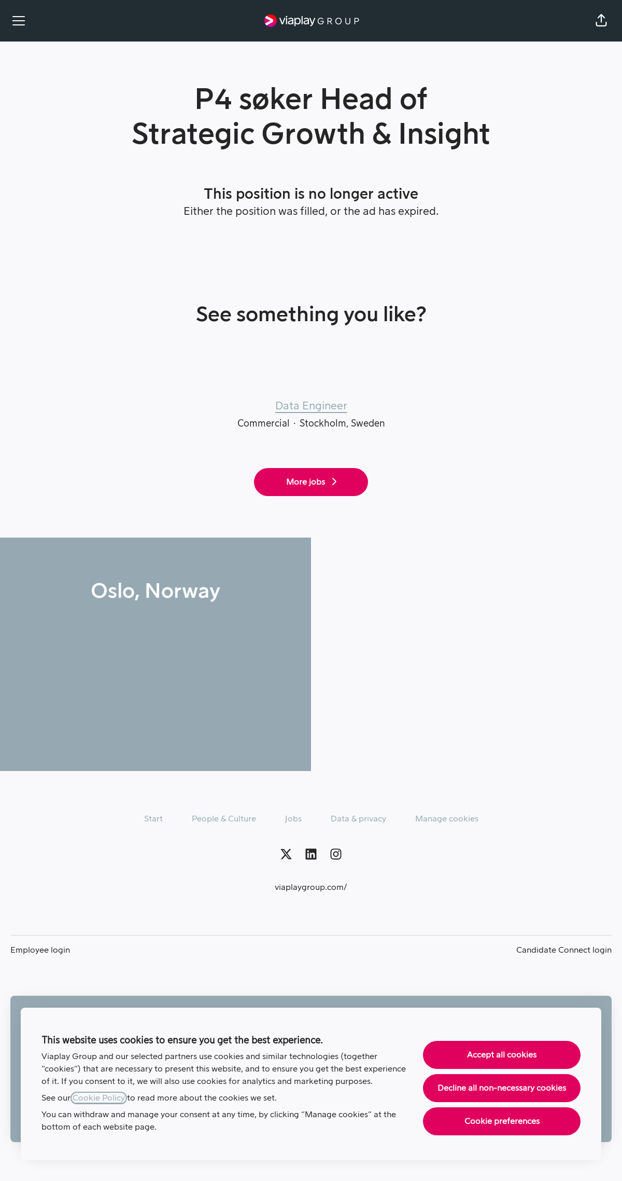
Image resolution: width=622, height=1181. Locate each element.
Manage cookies (446, 819)
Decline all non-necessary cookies (501, 1088)
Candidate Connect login (564, 950)
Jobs (293, 819)
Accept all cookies (501, 1055)
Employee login (40, 950)
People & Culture (224, 819)
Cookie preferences (502, 1121)
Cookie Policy (99, 1098)
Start (153, 819)
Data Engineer (311, 406)
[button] (601, 20)
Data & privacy (358, 819)
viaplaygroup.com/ (311, 887)
